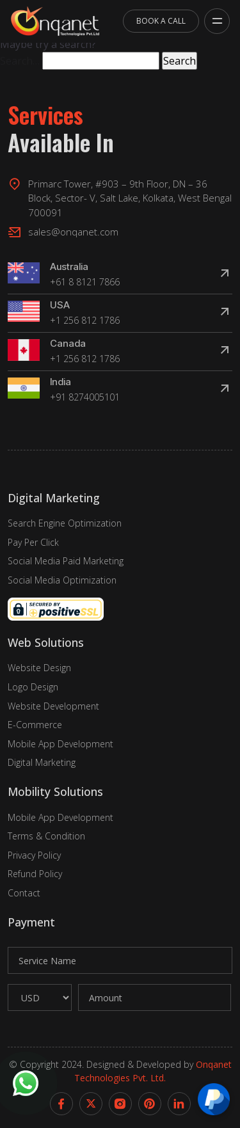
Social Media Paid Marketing (66, 561)
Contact (24, 893)
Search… (20, 61)
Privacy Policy (34, 855)
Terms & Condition (46, 836)
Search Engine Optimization (65, 523)
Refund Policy (35, 874)
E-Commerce (35, 725)
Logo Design (33, 687)
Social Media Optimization (62, 580)
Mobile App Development (60, 744)
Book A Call (161, 20)
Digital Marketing (42, 762)
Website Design (39, 668)
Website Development (53, 706)
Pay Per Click (33, 542)
